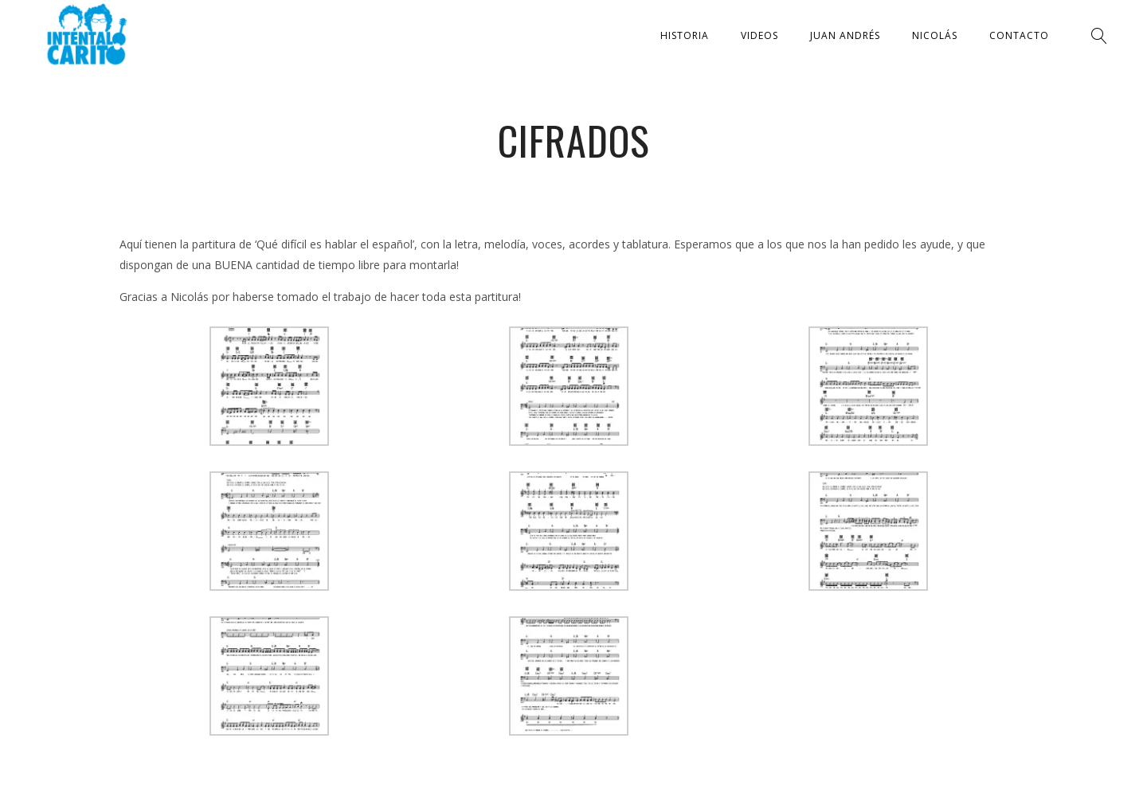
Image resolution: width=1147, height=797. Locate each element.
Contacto (1019, 35)
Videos (759, 35)
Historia (684, 35)
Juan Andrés (845, 35)
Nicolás (934, 35)
